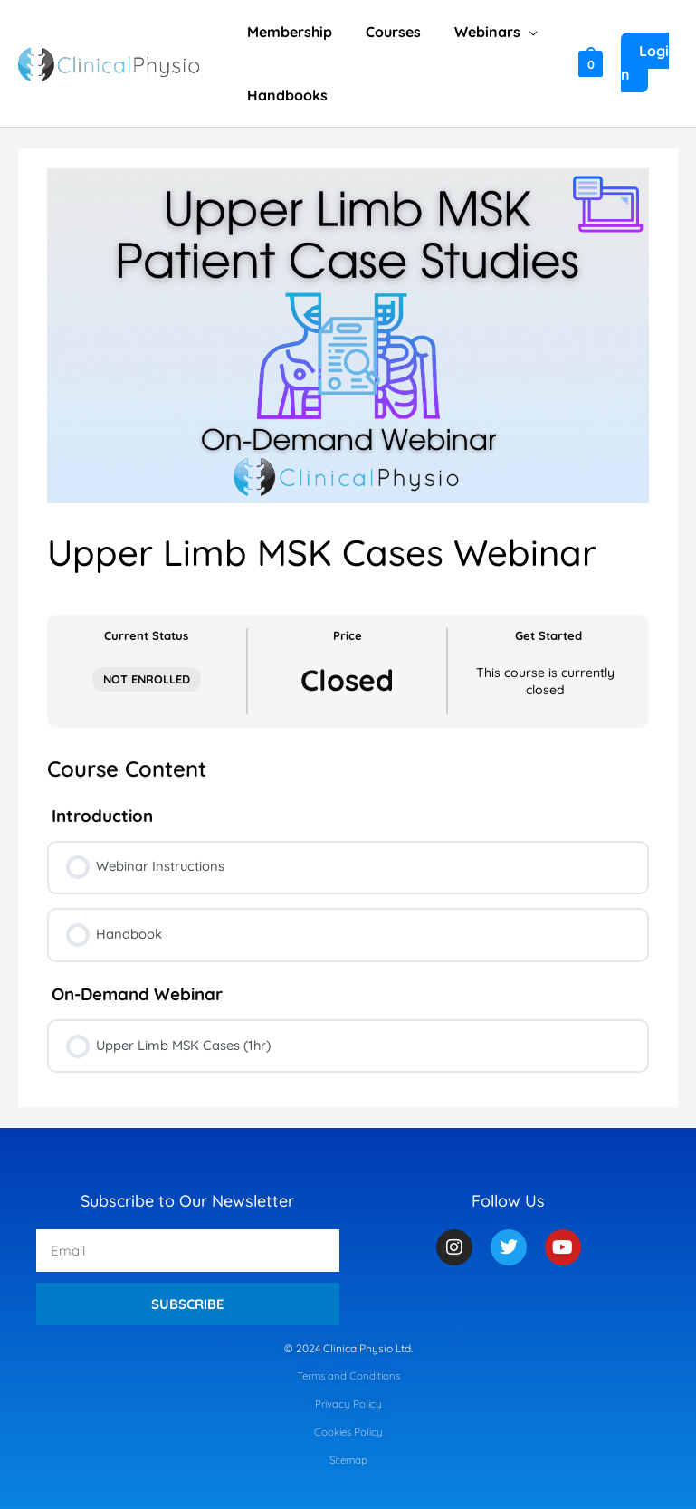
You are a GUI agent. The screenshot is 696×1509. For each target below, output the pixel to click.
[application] (518, 31)
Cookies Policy (348, 1432)
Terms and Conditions (348, 1377)
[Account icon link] (648, 63)
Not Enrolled (146, 679)
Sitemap (348, 1459)
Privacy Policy (348, 1404)
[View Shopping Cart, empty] (589, 63)
